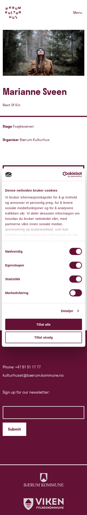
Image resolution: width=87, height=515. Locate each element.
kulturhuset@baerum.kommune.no (33, 375)
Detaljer (67, 311)
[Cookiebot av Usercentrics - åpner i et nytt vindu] (62, 175)
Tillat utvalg (43, 337)
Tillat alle (43, 324)
